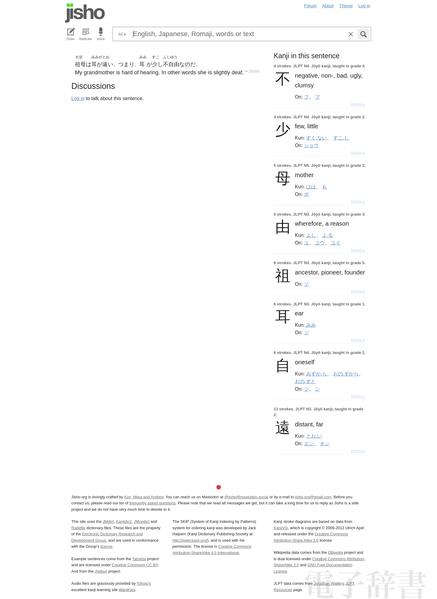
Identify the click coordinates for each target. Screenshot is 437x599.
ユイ (335, 242)
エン (309, 443)
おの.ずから (346, 373)
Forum (310, 5)
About (328, 5)
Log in (364, 5)
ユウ (320, 242)
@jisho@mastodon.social (246, 497)
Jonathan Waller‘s (329, 583)
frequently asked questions (152, 503)
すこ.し (341, 137)
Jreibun (101, 571)
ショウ (311, 145)
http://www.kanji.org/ (189, 540)
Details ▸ (358, 104)
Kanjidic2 (124, 521)
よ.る (327, 235)
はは (311, 186)
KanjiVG (281, 528)
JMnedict (141, 521)
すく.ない (316, 137)
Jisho (85, 13)
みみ (311, 324)
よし (311, 235)
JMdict (108, 521)
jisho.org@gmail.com (313, 497)
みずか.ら (316, 373)
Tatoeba (254, 70)
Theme (346, 5)
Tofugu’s (144, 583)
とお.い (314, 435)
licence (106, 546)
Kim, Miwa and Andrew (143, 497)
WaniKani (127, 589)
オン (325, 443)
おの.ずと (305, 381)
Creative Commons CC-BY (135, 565)
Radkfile (78, 528)
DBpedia (335, 552)
